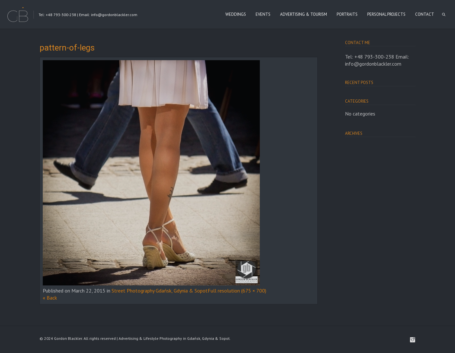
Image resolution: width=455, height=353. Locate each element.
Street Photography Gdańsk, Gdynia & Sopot (160, 290)
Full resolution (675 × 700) (237, 290)
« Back (50, 297)
